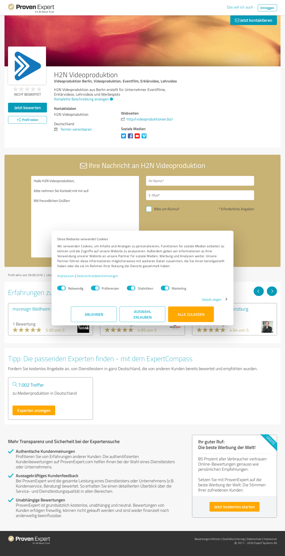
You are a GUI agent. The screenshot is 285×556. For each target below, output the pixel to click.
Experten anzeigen (33, 410)
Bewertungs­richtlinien (207, 539)
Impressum (79, 278)
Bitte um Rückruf (166, 208)
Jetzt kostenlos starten (234, 507)
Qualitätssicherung (233, 539)
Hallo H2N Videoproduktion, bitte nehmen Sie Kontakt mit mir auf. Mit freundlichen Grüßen (85, 216)
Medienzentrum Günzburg (222, 308)
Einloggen (267, 7)
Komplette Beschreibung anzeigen (83, 99)
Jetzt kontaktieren (253, 20)
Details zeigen (198, 301)
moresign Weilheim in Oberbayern (46, 308)
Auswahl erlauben (143, 316)
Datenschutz (254, 539)
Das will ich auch (240, 7)
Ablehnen (94, 316)
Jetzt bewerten (27, 107)
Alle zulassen (191, 316)
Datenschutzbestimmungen (111, 278)
